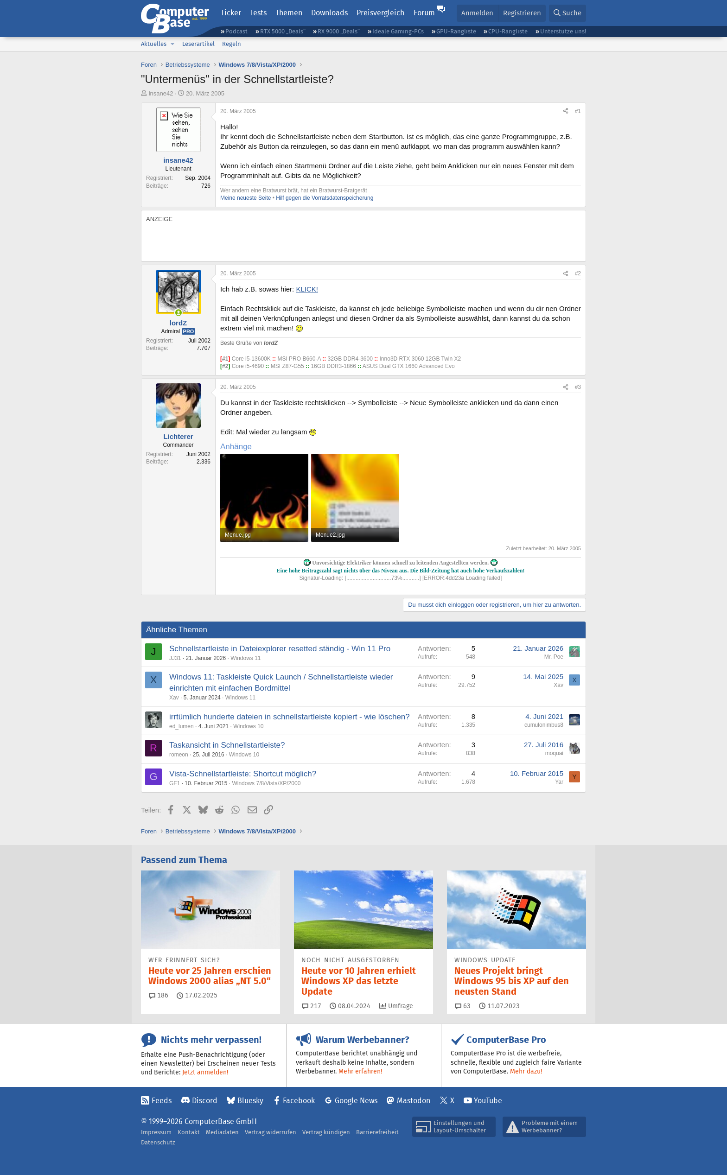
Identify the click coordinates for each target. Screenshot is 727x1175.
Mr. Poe (553, 657)
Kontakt (189, 1132)
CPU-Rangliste (508, 31)
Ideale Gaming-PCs (398, 31)
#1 (578, 111)
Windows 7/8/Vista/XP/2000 (266, 783)
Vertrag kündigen (326, 1132)
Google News (356, 1100)
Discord (204, 1100)
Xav (174, 697)
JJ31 (175, 658)
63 (463, 1005)
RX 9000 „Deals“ (339, 31)
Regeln (231, 43)
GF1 (174, 783)
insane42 (161, 93)
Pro (188, 331)
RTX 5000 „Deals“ (283, 31)
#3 (578, 387)
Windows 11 (245, 658)
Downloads (329, 12)
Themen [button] (288, 12)
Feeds (162, 1100)
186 (158, 995)
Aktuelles (153, 43)
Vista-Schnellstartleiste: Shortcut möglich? (242, 773)
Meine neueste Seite (245, 198)
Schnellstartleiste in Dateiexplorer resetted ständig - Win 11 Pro (279, 648)
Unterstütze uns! (563, 31)
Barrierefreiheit (377, 1132)
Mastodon (413, 1100)
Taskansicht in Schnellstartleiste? (227, 745)
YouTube (488, 1100)
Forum (424, 12)
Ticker (231, 12)
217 (311, 1005)
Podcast (236, 31)
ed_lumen (181, 726)
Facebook (299, 1100)
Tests (258, 12)
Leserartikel (198, 43)
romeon (178, 754)
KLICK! (307, 289)
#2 (578, 273)
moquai (554, 753)
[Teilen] (566, 111)
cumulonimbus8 (543, 725)
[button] (172, 44)
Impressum (156, 1132)
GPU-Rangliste (456, 31)
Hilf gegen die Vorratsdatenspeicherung (324, 198)
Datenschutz (158, 1142)
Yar (559, 782)
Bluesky (250, 1100)
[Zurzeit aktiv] (178, 312)
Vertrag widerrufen (270, 1132)
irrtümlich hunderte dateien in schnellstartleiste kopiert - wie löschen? (289, 716)
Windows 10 (248, 726)
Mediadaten (222, 1132)
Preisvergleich (380, 12)
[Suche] (567, 13)
